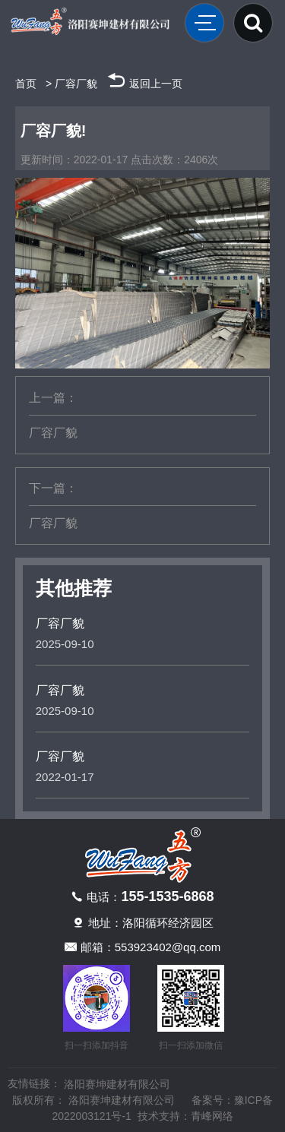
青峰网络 (212, 1116)
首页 (25, 83)
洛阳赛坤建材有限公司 (117, 1084)
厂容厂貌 (76, 83)
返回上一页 (144, 80)
